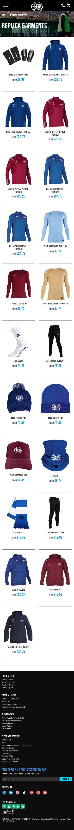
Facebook (4, 788)
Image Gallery (7, 720)
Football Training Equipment (13, 703)
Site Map (54, 815)
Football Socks (8, 681)
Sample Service (8, 744)
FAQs (4, 739)
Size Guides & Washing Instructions (16, 742)
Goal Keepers (7, 684)
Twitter (10, 788)
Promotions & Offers (10, 758)
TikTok (24, 788)
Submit (66, 775)
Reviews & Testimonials (11, 717)
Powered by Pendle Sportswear (24, 766)
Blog (45, 788)
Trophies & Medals (9, 701)
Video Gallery (7, 722)
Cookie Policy (8, 817)
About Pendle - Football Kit (13, 714)
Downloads (6, 725)
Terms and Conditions (41, 815)
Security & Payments (10, 755)
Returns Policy (8, 752)
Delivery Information (10, 747)
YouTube (31, 788)
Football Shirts (7, 676)
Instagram (17, 788)
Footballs (5, 698)
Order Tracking (8, 750)
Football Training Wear (11, 695)
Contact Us (6, 736)
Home (4, 15)
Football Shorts (8, 679)
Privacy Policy (65, 815)
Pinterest (38, 788)
